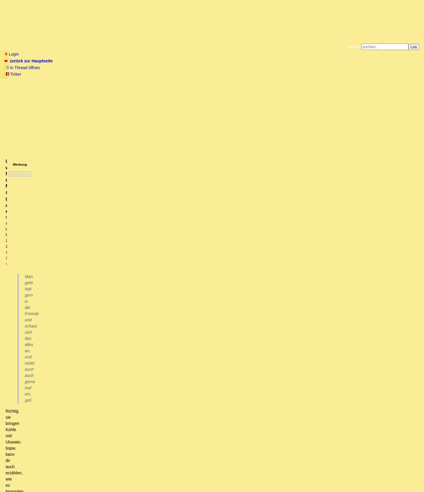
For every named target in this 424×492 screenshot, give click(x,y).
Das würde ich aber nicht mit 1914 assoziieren (63, 254)
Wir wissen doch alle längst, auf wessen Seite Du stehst (103, 410)
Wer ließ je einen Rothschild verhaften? (66, 316)
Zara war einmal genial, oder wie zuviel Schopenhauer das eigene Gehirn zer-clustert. (134, 421)
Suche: (353, 46)
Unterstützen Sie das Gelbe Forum (129, 73)
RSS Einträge (15, 475)
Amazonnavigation (269, 73)
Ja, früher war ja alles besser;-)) (88, 427)
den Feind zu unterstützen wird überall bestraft (62, 282)
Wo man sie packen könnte (69, 366)
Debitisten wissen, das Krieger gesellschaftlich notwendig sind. (78, 243)
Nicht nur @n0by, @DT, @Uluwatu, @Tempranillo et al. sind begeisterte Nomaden (132, 388)
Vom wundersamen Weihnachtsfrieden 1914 (52, 226)
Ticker (99, 61)
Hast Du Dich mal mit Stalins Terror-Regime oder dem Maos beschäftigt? (93, 293)
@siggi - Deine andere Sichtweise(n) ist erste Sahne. (111, 432)
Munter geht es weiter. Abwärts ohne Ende (72, 338)
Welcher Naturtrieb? (70, 382)
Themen (105, 46)
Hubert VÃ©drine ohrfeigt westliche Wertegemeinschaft (102, 455)
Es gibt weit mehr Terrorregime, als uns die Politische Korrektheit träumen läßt (101, 332)
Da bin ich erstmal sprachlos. (93, 438)
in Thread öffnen (72, 61)
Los (414, 47)
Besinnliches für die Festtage (67, 349)
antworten (21, 206)
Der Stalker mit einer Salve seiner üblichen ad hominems (108, 416)
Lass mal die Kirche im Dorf (42, 238)
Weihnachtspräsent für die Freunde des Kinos (90, 449)
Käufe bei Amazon (183, 73)
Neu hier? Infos (19, 46)
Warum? (42, 327)
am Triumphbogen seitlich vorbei (78, 360)
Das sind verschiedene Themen (55, 249)
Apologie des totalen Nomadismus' (76, 371)
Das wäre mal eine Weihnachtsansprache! (76, 343)
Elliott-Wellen (77, 46)
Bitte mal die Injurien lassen (55, 299)
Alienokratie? (47, 304)
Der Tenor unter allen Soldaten (53, 260)
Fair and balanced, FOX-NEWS (92, 399)
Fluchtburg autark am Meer (147, 69)
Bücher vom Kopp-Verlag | (240, 69)
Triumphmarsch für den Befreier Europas (81, 355)
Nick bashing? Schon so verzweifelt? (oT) (105, 405)
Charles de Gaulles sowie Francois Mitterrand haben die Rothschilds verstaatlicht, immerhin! (119, 321)
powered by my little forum (212, 485)
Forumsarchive (183, 46)
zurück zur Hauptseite (29, 61)
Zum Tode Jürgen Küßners (193, 69)
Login (11, 54)
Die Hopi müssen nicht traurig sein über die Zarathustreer (119, 443)
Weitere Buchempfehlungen (224, 73)
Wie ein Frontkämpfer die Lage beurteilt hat (56, 266)
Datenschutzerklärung (280, 69)
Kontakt (54, 475)
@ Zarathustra (122, 99)
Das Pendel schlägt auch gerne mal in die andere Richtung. (89, 310)
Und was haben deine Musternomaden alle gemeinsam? (115, 393)
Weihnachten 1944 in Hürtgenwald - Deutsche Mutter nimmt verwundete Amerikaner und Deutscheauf (106, 271)
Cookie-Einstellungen (304, 73)
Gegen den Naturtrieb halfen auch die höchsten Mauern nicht (104, 377)
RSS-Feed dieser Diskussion (318, 218)
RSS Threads (36, 475)
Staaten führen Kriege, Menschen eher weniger (59, 277)
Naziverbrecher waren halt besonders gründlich (66, 288)
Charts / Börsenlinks (141, 46)
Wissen (49, 46)
